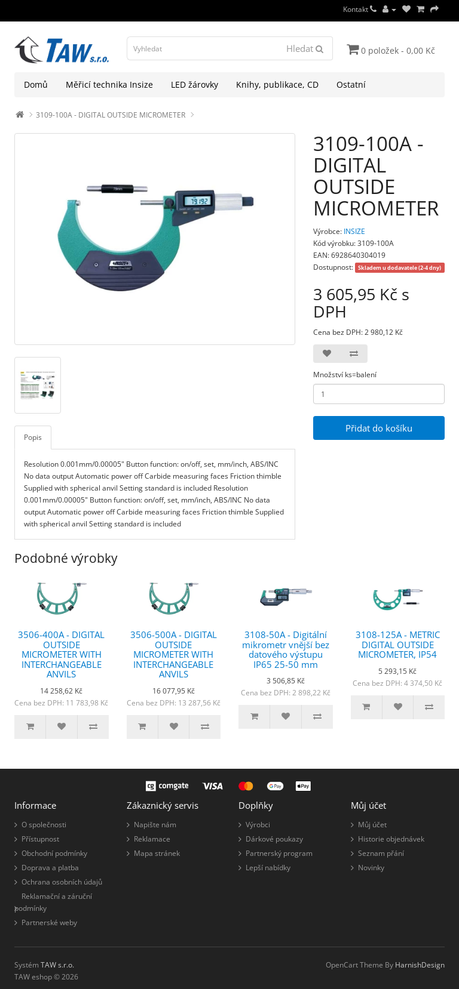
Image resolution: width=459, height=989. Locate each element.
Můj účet (372, 824)
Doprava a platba (50, 867)
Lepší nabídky (268, 867)
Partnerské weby (49, 922)
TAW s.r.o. (57, 965)
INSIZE (354, 231)
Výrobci (258, 824)
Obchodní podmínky (54, 853)
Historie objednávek (391, 839)
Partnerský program (279, 853)
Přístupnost (40, 839)
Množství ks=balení (345, 374)
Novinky (371, 867)
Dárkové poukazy (274, 839)
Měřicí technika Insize (109, 84)
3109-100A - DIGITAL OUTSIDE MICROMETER (110, 115)
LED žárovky (194, 84)
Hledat (304, 48)
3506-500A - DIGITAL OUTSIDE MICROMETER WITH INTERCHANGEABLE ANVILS (173, 654)
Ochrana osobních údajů (62, 882)
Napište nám (155, 824)
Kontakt (360, 9)
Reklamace (152, 839)
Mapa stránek (157, 853)
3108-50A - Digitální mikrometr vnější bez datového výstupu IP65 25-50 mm (285, 649)
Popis (33, 437)
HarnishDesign (420, 965)
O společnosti (44, 824)
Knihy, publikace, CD (277, 84)
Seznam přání (381, 853)
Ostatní (351, 84)
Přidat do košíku (378, 428)
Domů (36, 84)
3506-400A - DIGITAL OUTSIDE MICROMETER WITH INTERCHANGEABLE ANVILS (61, 654)
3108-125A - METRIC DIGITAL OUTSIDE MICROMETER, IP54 (398, 644)
